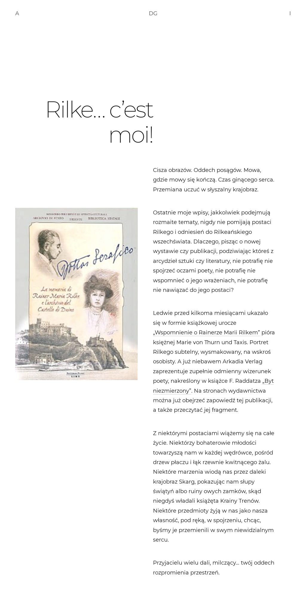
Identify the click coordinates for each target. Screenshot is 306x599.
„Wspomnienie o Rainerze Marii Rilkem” (206, 332)
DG (153, 13)
